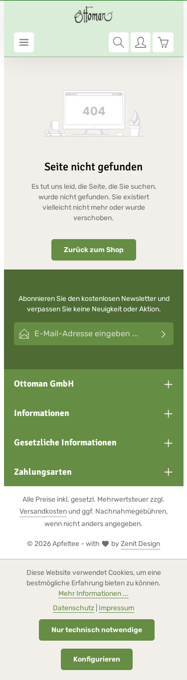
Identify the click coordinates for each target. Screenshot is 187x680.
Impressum (116, 608)
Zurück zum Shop (94, 250)
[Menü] (24, 42)
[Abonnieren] (164, 333)
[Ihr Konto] (141, 42)
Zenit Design (140, 544)
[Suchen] (119, 42)
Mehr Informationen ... (93, 593)
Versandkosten (43, 511)
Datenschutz (73, 608)
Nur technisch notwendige (96, 630)
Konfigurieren (96, 659)
